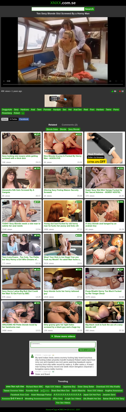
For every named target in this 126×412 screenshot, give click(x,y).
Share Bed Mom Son (60, 391)
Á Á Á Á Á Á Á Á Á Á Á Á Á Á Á (67, 395)
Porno (116, 110)
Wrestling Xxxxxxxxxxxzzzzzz (38, 399)
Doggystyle (7, 110)
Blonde (63, 129)
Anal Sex (78, 110)
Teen (39, 110)
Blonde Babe (52, 129)
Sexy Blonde (73, 129)
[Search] (58, 9)
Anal (33, 110)
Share (4, 119)
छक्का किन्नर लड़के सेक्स (15, 387)
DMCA (62, 410)
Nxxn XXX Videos (95, 391)
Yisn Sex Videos (63, 403)
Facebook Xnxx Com (20, 395)
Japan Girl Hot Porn (92, 395)
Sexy (16, 110)
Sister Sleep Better (86, 387)
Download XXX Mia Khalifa (108, 387)
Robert (17, 113)
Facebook (24, 119)
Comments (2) (70, 124)
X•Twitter (13, 119)
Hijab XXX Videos (53, 387)
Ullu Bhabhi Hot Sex (92, 399)
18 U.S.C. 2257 (73, 410)
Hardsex (100, 110)
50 (113, 91)
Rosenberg (7, 113)
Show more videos (63, 336)
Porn (92, 110)
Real (86, 110)
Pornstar (47, 110)
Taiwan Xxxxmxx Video (14, 391)
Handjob (57, 110)
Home (48, 410)
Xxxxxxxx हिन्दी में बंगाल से (12, 399)
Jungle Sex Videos (73, 399)
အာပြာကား (44, 391)
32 (121, 91)
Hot (69, 110)
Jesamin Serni (109, 395)
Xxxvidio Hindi (32, 391)
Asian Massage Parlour (41, 395)
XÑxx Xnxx (58, 399)
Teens (108, 110)
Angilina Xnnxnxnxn (114, 391)
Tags (55, 410)
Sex (64, 110)
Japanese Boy (69, 387)
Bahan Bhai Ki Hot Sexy (113, 399)
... (23, 113)
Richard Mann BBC (34, 387)
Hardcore (25, 110)
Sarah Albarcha (78, 391)
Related (52, 124)
